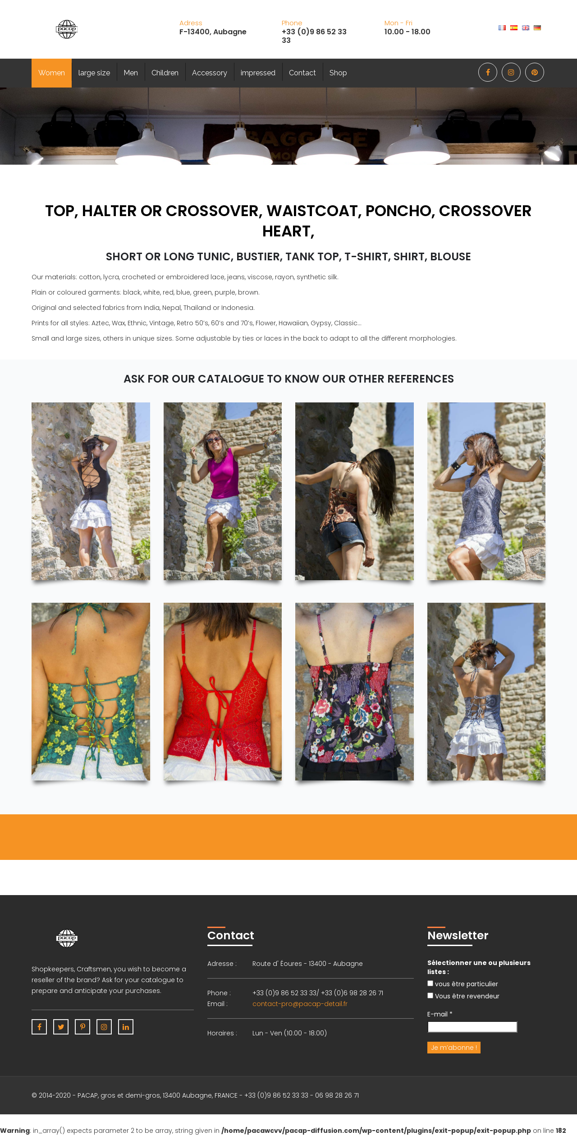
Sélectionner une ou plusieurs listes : (479, 967)
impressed (258, 73)
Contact (302, 73)
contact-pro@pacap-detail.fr (300, 1003)
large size (94, 73)
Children (165, 73)
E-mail (440, 1014)
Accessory (209, 73)
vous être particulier (462, 983)
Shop (338, 73)
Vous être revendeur (463, 996)
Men (131, 73)
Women (51, 73)
